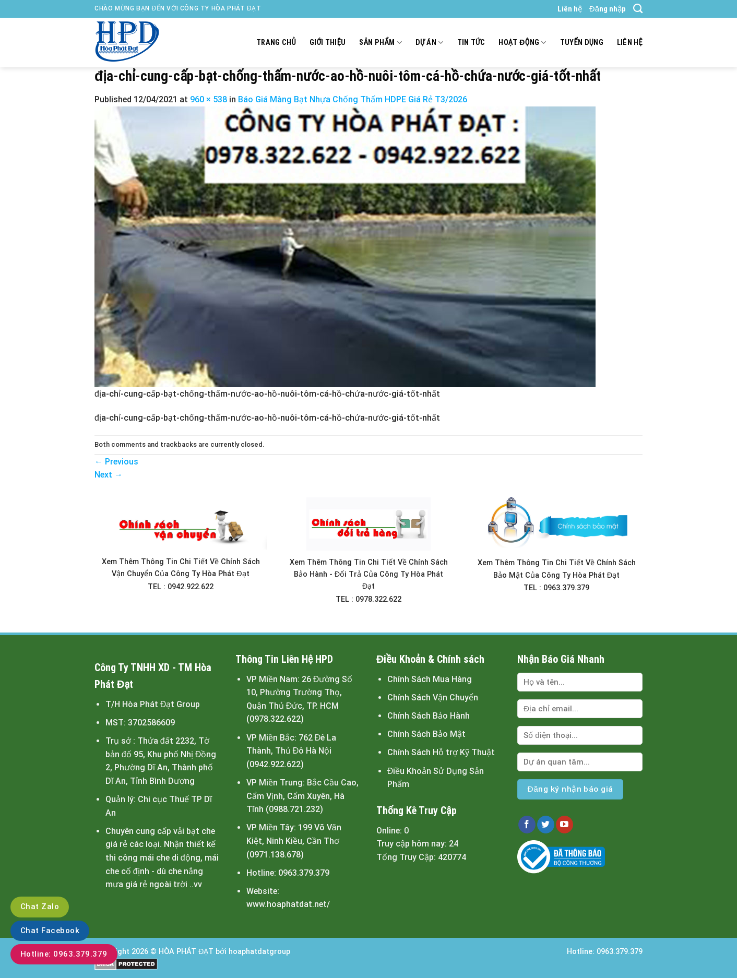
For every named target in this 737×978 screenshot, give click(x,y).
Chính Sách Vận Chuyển (432, 697)
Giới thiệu (328, 42)
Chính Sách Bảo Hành (428, 716)
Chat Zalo (39, 906)
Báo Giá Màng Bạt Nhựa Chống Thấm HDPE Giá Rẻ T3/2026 (352, 99)
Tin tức (471, 42)
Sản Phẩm (380, 42)
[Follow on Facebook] (527, 824)
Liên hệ (569, 9)
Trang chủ (276, 42)
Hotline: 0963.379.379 (64, 954)
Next (108, 475)
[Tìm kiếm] (638, 9)
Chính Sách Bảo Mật (426, 734)
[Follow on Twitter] (545, 824)
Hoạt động (522, 42)
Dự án (429, 42)
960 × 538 (208, 99)
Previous (116, 462)
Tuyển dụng (581, 42)
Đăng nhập (607, 9)
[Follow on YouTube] (564, 824)
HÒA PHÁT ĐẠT (186, 951)
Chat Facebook (49, 930)
